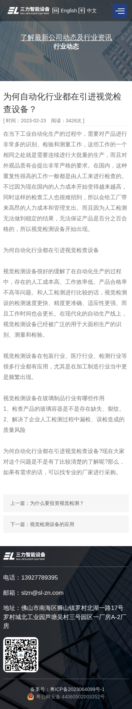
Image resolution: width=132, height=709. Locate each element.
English (69, 10)
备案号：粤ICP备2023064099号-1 (67, 689)
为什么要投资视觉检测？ (57, 503)
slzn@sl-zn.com (42, 592)
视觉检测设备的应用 (52, 524)
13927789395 (39, 577)
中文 (92, 10)
